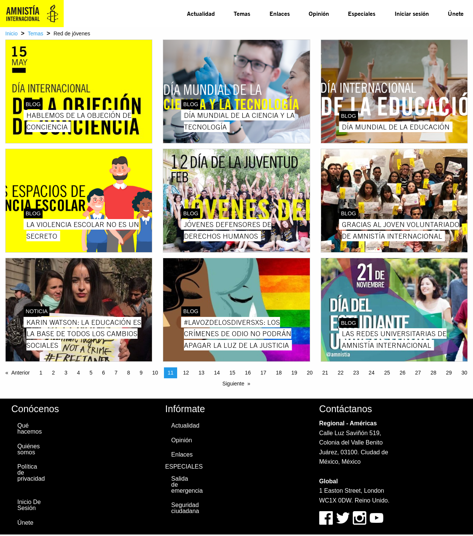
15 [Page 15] (233, 373)
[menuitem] (201, 13)
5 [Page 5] (90, 373)
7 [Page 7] (116, 373)
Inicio (11, 33)
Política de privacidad (31, 472)
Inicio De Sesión (29, 505)
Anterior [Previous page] (20, 373)
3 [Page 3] (65, 373)
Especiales (361, 13)
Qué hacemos (29, 428)
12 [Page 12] (186, 373)
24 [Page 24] (372, 373)
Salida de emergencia (186, 484)
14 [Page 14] (217, 373)
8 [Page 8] (128, 373)
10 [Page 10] (155, 373)
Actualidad (201, 13)
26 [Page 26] (403, 373)
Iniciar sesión (412, 13)
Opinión (319, 13)
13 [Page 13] (202, 373)
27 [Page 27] (418, 373)
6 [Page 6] (103, 373)
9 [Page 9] (140, 373)
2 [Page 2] (53, 373)
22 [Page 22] (341, 373)
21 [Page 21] (325, 373)
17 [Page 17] (263, 373)
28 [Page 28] (433, 373)
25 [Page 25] (387, 373)
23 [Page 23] (356, 373)
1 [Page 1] (40, 373)
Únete (456, 13)
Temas (242, 13)
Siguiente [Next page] (233, 384)
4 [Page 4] (78, 373)
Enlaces (279, 13)
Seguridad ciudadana (185, 508)
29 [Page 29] (449, 373)
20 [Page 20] (310, 373)
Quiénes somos (28, 449)
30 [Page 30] (464, 373)
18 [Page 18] (279, 373)
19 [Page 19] (294, 373)
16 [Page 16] (248, 373)
